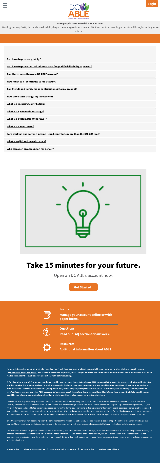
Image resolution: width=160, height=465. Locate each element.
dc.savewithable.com (93, 369)
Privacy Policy (13, 449)
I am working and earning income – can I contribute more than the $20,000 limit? (53, 134)
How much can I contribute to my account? (31, 81)
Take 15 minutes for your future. (83, 265)
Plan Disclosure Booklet (126, 369)
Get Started (82, 287)
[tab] (80, 54)
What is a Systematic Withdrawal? (27, 118)
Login (152, 4)
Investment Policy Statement (23, 372)
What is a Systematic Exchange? (25, 111)
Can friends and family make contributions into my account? (42, 89)
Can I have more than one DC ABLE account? (32, 74)
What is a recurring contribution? (26, 103)
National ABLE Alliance (109, 449)
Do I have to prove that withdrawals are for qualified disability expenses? (49, 66)
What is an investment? (20, 126)
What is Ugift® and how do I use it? (26, 141)
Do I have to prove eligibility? (24, 59)
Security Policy (87, 449)
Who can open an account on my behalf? (30, 149)
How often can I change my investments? (30, 96)
